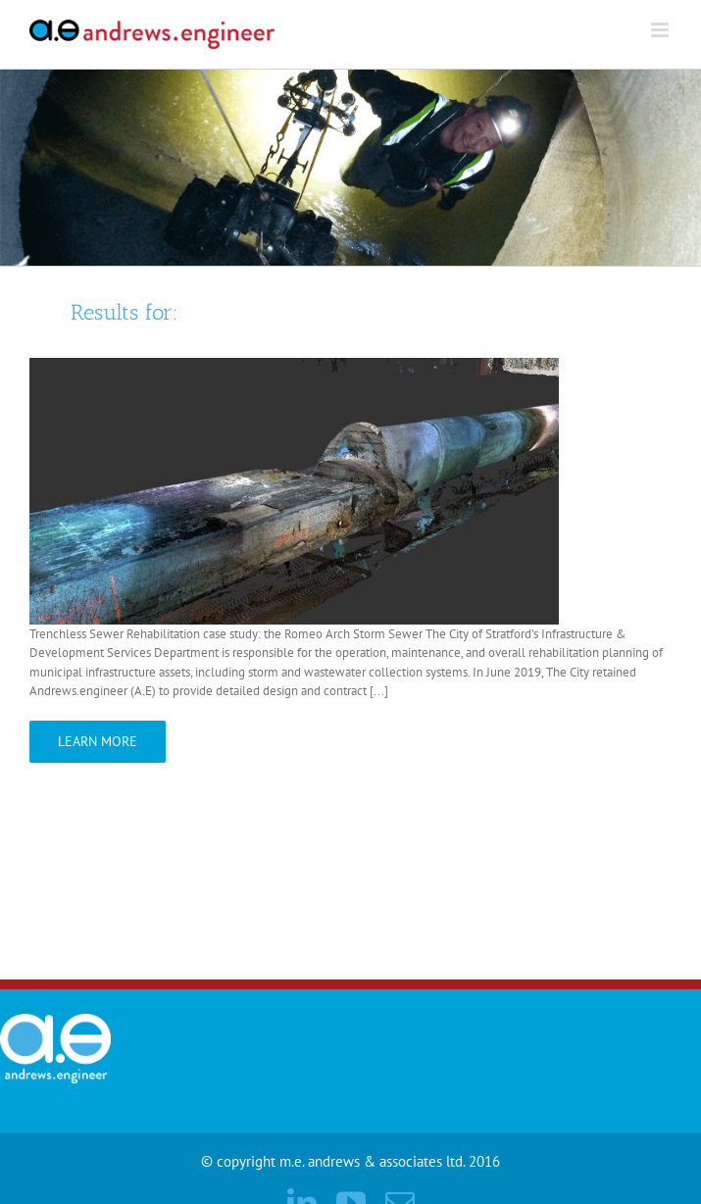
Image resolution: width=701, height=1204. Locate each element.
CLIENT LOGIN (662, 935)
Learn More (97, 741)
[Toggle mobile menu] (661, 30)
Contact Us (563, 935)
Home (486, 935)
